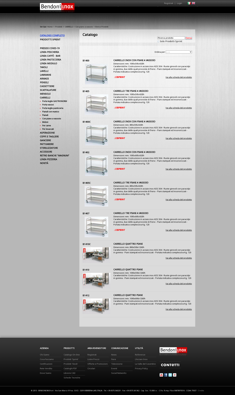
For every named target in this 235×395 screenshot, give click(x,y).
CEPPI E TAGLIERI (49, 136)
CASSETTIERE (47, 86)
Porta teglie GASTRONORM (54, 101)
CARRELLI (69, 26)
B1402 (86, 152)
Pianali (45, 115)
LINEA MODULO (48, 63)
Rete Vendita (46, 368)
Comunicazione (163, 10)
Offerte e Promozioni (97, 363)
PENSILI (44, 82)
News (114, 354)
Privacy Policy (141, 368)
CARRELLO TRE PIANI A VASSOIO (130, 90)
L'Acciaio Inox (141, 359)
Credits (201, 390)
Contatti (191, 9)
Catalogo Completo (52, 35)
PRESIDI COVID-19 (50, 48)
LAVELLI (44, 70)
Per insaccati (48, 129)
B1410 (86, 269)
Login (179, 3)
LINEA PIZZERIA (48, 159)
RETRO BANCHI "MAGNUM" (54, 155)
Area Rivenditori (142, 10)
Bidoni (45, 122)
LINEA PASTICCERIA (50, 59)
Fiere (113, 359)
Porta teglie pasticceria (52, 108)
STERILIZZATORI (49, 147)
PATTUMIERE (47, 144)
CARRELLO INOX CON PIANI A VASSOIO (134, 60)
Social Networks (118, 373)
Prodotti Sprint (50, 39)
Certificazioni (46, 363)
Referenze (140, 354)
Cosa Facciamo (47, 359)
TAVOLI (44, 67)
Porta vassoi (48, 104)
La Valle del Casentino (145, 363)
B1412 (86, 295)
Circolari (91, 368)
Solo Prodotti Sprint (170, 41)
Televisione (116, 363)
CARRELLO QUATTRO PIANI (128, 243)
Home (100, 9)
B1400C (87, 121)
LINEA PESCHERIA (49, 51)
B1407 (86, 213)
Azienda (112, 10)
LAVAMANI (45, 74)
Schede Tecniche (72, 377)
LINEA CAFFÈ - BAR (50, 55)
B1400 (86, 60)
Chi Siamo (44, 354)
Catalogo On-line (72, 354)
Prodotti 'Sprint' (71, 359)
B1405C (87, 182)
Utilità (179, 10)
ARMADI (44, 78)
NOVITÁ (44, 163)
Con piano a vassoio (84, 26)
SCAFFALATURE (48, 89)
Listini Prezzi (93, 359)
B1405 (86, 91)
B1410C (87, 244)
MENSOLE (45, 93)
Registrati (168, 3)
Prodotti (125, 10)
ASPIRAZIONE (47, 132)
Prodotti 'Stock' (71, 363)
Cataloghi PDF (70, 368)
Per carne (46, 125)
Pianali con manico (50, 111)
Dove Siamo (45, 373)
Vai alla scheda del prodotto (179, 77)
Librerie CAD (69, 373)
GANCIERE (45, 140)
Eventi (114, 368)
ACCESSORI (46, 151)
